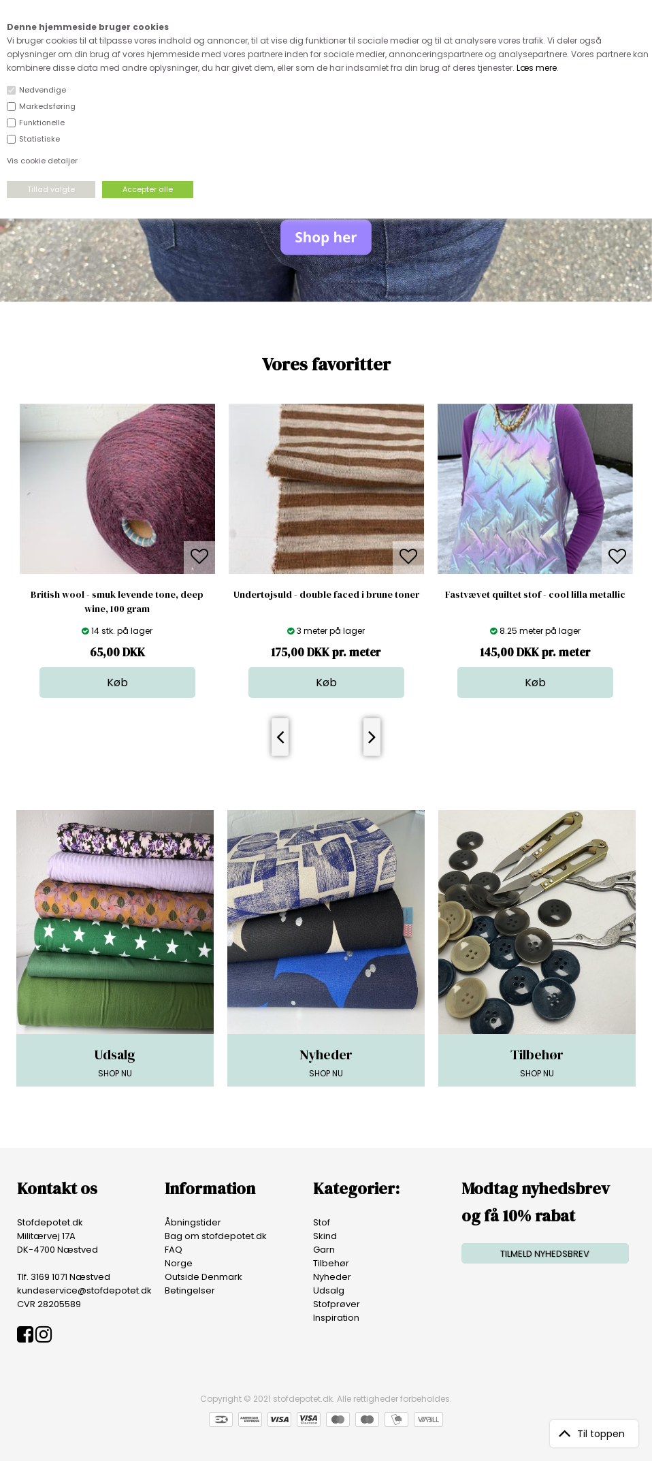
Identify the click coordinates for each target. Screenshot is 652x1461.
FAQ (173, 1249)
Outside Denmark (203, 1276)
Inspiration (336, 1317)
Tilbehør (331, 1263)
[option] (117, 550)
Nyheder (332, 1276)
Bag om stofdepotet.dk (216, 1236)
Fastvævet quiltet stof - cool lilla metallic (535, 594)
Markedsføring (47, 106)
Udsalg (328, 1290)
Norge (179, 1263)
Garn (324, 1249)
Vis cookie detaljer (42, 160)
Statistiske (39, 138)
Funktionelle (42, 122)
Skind (325, 1236)
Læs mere (537, 68)
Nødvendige (42, 89)
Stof (321, 1222)
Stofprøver (336, 1304)
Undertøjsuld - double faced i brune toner (326, 594)
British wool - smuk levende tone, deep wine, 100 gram (117, 601)
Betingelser (190, 1290)
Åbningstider (193, 1222)
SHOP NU (115, 1062)
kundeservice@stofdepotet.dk (84, 1290)
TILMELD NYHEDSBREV (544, 1253)
